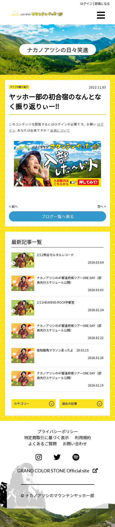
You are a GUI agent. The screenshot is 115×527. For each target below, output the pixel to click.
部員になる (102, 3)
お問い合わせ (75, 443)
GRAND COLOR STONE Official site (57, 470)
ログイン (86, 3)
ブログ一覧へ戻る (57, 216)
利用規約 (83, 437)
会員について (60, 130)
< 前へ (13, 206)
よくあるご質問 (42, 443)
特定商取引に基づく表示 (46, 437)
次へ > (101, 206)
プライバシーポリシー (57, 431)
